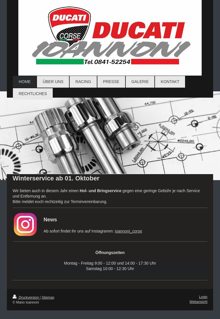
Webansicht (198, 302)
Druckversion (26, 298)
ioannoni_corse (128, 231)
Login (203, 297)
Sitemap (48, 298)
